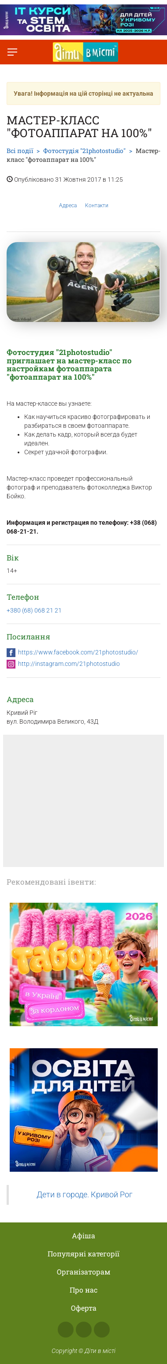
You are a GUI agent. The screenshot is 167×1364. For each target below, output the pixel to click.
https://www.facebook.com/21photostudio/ (78, 652)
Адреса (68, 198)
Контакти (96, 198)
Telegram (102, 1330)
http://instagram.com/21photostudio (69, 663)
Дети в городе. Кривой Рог (85, 1194)
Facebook (66, 1330)
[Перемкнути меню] (12, 52)
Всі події (20, 150)
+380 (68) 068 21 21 (34, 610)
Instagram (84, 1330)
